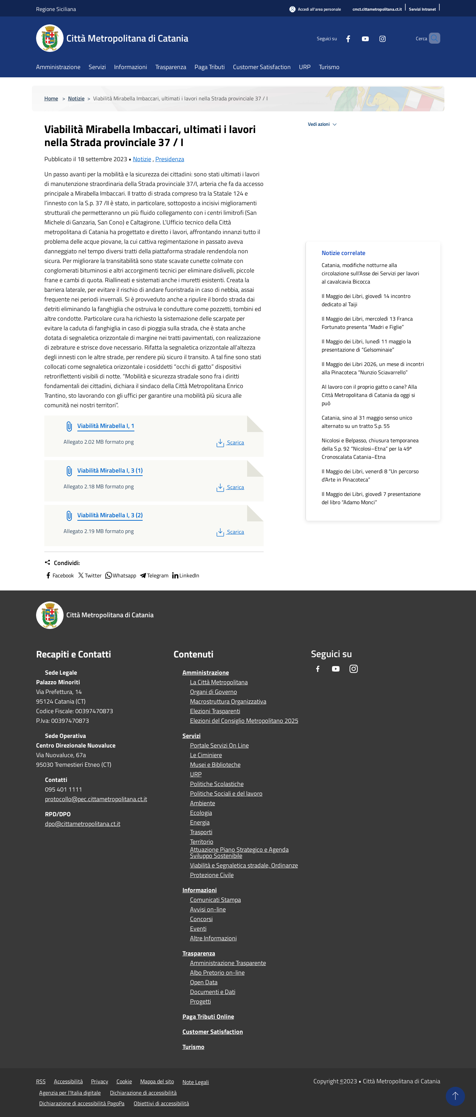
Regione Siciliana (56, 9)
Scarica (229, 442)
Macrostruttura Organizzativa (228, 701)
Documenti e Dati (212, 992)
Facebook (59, 575)
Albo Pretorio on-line (217, 973)
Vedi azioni (323, 124)
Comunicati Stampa (215, 900)
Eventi (198, 929)
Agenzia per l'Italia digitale (70, 1092)
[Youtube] (354, 38)
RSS (41, 1081)
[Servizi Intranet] (422, 9)
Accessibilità (68, 1081)
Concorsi (201, 919)
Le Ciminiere (206, 755)
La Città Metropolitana (219, 682)
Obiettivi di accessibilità (161, 1103)
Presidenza (169, 159)
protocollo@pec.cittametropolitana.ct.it (96, 799)
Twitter (89, 575)
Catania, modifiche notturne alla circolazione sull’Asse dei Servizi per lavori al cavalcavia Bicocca (370, 273)
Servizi (191, 735)
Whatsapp (120, 575)
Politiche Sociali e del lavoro (226, 793)
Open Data (204, 982)
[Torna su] (455, 1096)
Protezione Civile (212, 875)
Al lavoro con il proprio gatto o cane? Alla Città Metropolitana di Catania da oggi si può (369, 395)
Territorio (201, 842)
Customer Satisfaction (212, 1031)
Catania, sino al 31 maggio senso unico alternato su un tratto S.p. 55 (367, 421)
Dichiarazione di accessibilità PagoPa (81, 1103)
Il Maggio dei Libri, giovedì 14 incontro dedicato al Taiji (366, 300)
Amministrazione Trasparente (228, 963)
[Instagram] (371, 38)
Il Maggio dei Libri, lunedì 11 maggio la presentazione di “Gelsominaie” (366, 345)
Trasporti (201, 832)
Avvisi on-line (208, 909)
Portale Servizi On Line (219, 745)
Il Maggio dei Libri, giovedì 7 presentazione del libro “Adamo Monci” (371, 498)
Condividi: (62, 563)
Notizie (76, 98)
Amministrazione (205, 672)
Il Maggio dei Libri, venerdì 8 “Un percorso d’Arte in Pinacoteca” (370, 475)
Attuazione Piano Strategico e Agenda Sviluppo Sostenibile (239, 853)
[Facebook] (336, 38)
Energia (200, 822)
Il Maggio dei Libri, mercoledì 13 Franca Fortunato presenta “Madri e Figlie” (367, 322)
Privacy (99, 1081)
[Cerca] (432, 38)
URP (196, 774)
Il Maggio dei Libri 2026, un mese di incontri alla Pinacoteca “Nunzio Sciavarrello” (373, 368)
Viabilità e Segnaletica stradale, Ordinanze (244, 865)
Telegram (153, 575)
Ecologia (201, 813)
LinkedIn (185, 575)
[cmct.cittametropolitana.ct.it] (377, 9)
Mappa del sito (157, 1081)
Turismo (193, 1046)
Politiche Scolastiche (217, 784)
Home (51, 98)
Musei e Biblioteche (215, 765)
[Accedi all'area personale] (315, 9)
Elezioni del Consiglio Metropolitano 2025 (244, 721)
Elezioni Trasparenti (215, 711)
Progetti (200, 1001)
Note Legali (195, 1082)
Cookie (124, 1081)
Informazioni (199, 890)
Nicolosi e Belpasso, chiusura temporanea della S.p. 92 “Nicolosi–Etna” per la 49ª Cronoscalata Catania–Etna (370, 448)
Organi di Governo (213, 692)
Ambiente (202, 803)
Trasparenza (198, 953)
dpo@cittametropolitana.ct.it (82, 823)
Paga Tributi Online (208, 1016)
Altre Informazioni (213, 938)
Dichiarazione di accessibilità (143, 1092)
